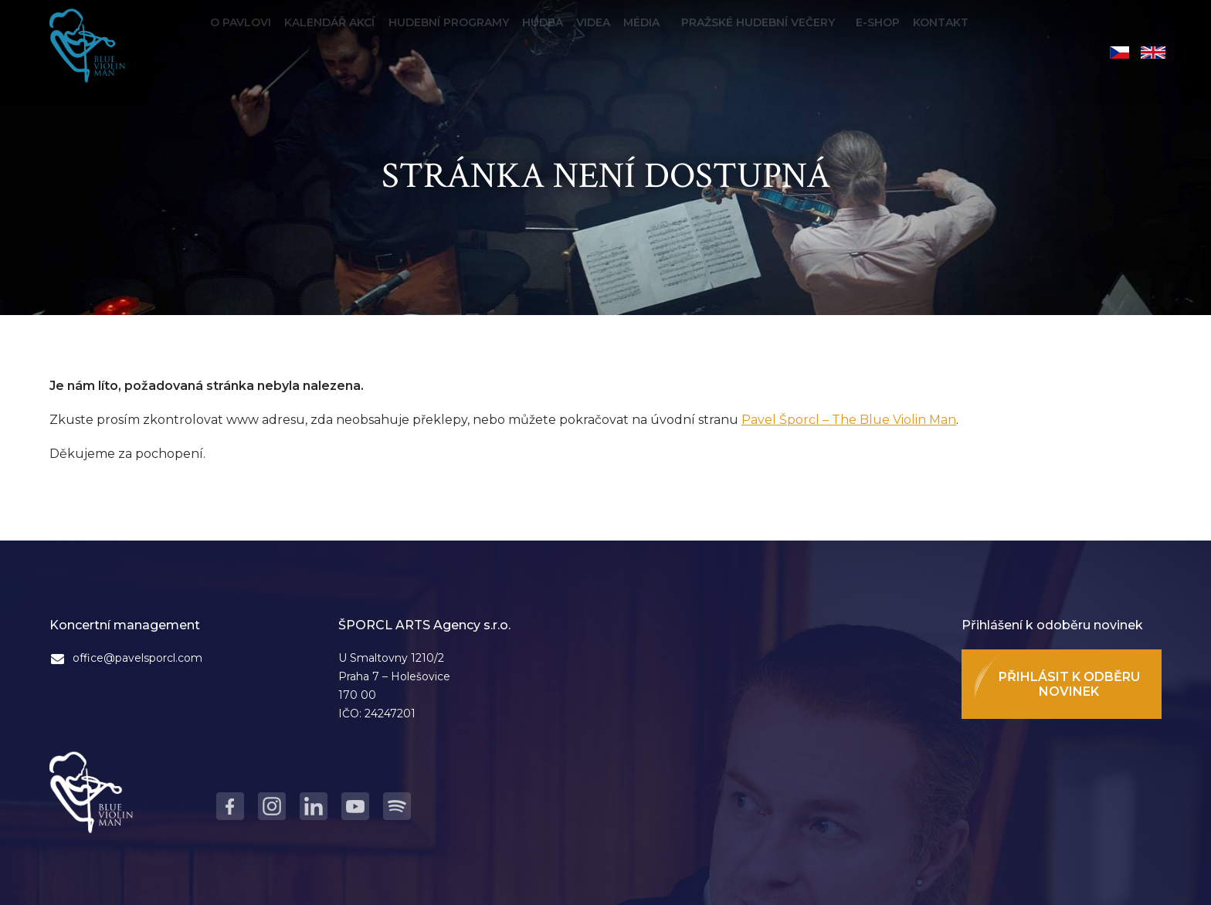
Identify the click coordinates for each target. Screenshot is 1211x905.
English (1153, 52)
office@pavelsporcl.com (137, 658)
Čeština (1119, 52)
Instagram (272, 806)
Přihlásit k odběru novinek (1069, 684)
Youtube (355, 806)
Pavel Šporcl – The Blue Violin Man (848, 419)
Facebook (230, 806)
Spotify (397, 806)
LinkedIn (313, 806)
